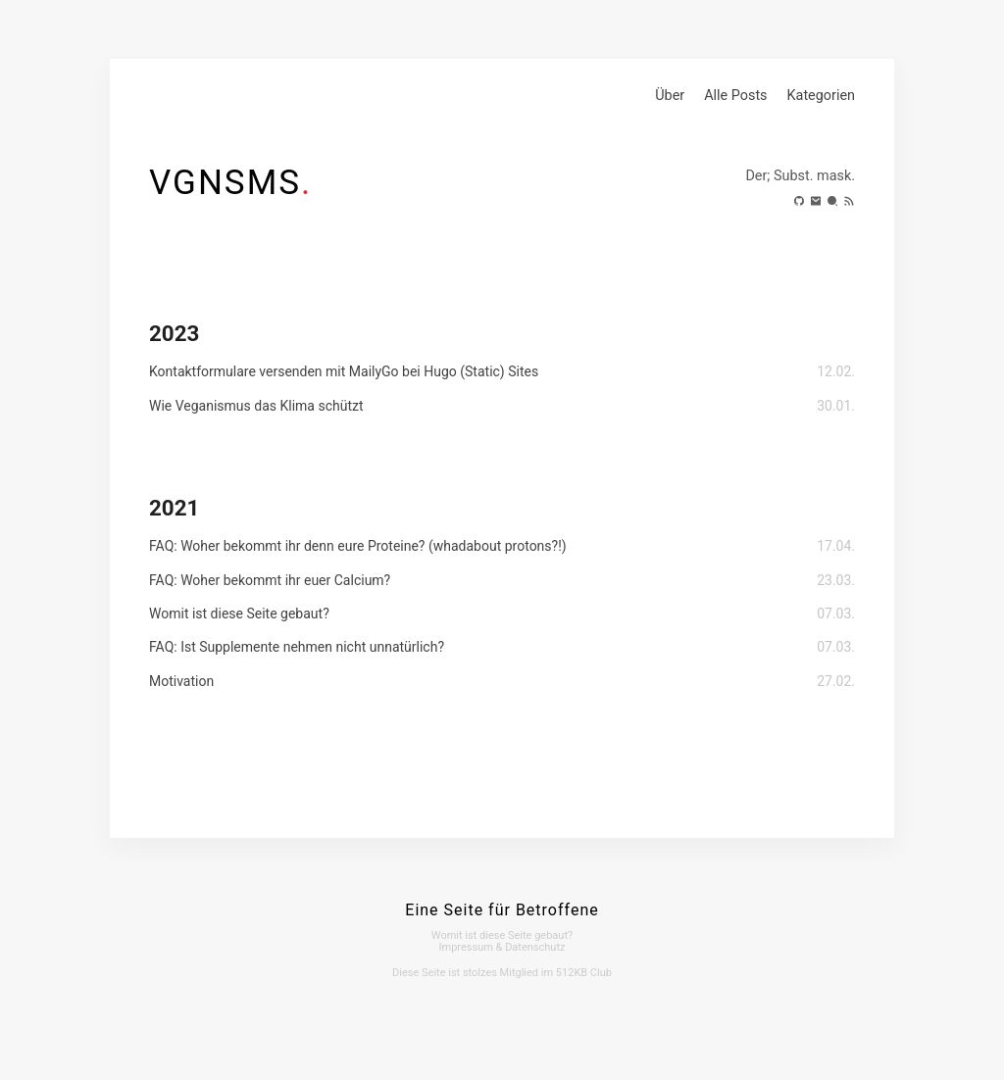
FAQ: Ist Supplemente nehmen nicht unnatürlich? (296, 647)
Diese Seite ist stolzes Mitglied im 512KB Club (502, 972)
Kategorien (821, 95)
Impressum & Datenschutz (502, 947)
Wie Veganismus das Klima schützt (256, 406)
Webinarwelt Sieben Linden (355, 1009)
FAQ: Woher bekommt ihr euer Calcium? (269, 580)
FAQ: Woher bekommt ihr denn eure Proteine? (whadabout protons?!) (358, 546)
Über (669, 95)
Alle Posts (735, 95)
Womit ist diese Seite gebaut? (239, 613)
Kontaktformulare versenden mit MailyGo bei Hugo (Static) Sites (343, 371)
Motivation (181, 681)
